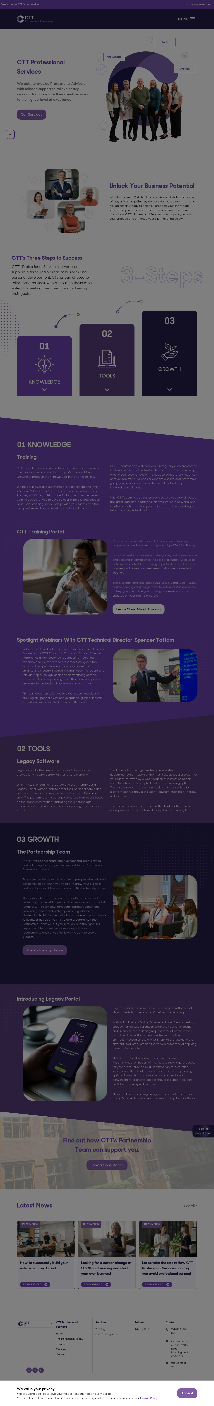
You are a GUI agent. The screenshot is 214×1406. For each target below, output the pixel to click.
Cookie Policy (149, 1398)
